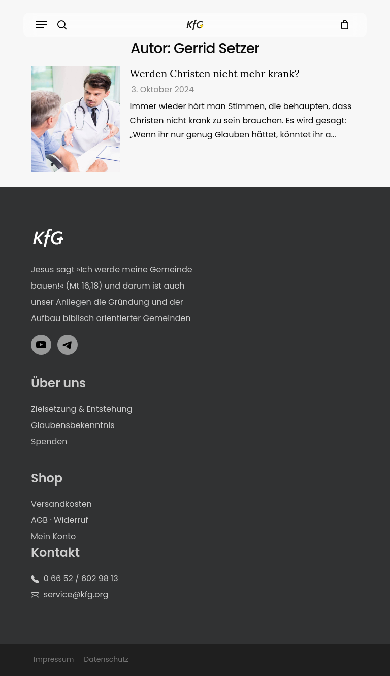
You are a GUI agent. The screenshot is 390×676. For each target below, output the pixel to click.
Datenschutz (106, 659)
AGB (39, 520)
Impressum (54, 659)
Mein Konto (53, 536)
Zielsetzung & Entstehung (81, 409)
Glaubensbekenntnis (73, 425)
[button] (41, 25)
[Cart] (342, 25)
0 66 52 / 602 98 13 (81, 578)
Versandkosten (61, 504)
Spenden (49, 441)
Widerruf (71, 520)
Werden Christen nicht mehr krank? (215, 73)
